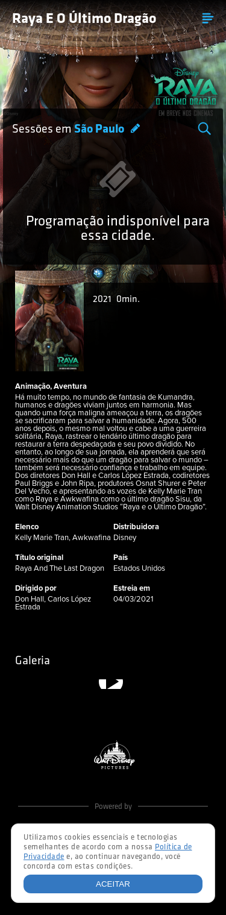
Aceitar (113, 883)
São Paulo (100, 130)
